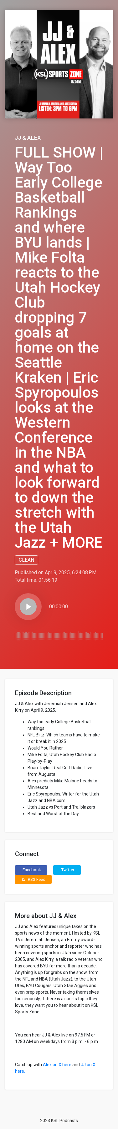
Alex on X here (57, 1064)
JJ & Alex (28, 137)
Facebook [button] (32, 869)
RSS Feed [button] (33, 879)
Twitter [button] (67, 869)
